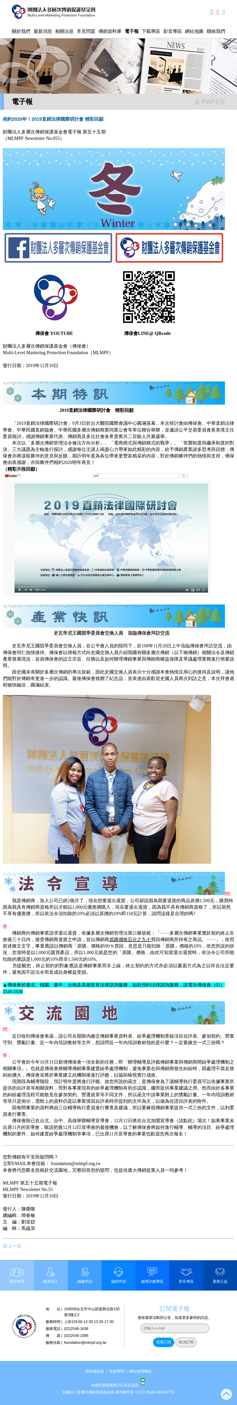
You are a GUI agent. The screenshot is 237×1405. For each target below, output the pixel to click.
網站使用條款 (140, 1371)
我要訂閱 (163, 1342)
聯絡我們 (216, 31)
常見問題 (86, 31)
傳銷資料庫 (110, 31)
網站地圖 (194, 31)
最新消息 (43, 31)
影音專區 (172, 31)
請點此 (186, 1120)
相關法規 (64, 31)
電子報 (132, 31)
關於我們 (21, 31)
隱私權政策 (94, 1371)
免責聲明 (116, 1371)
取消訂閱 (186, 1342)
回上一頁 (12, 1246)
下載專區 (151, 31)
